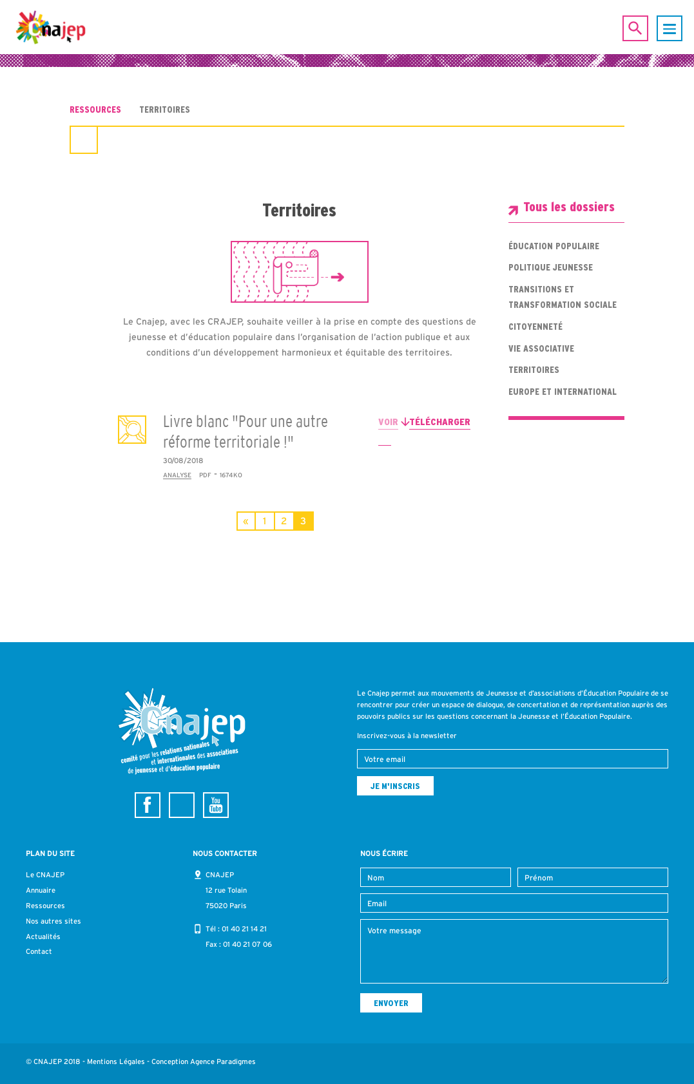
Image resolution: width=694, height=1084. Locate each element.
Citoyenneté (535, 326)
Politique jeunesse (550, 267)
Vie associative (541, 348)
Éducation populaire (553, 246)
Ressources (95, 109)
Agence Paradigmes (223, 1061)
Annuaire (40, 890)
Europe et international (562, 391)
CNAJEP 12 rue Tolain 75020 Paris (226, 890)
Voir (388, 421)
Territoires (533, 370)
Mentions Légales (116, 1061)
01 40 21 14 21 (244, 929)
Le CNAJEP (45, 875)
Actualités (43, 936)
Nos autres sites (53, 921)
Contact (39, 951)
